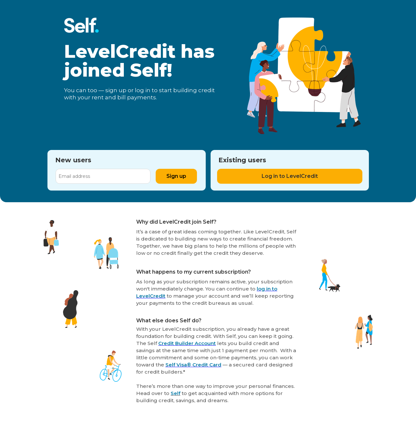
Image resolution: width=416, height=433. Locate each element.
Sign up (176, 176)
